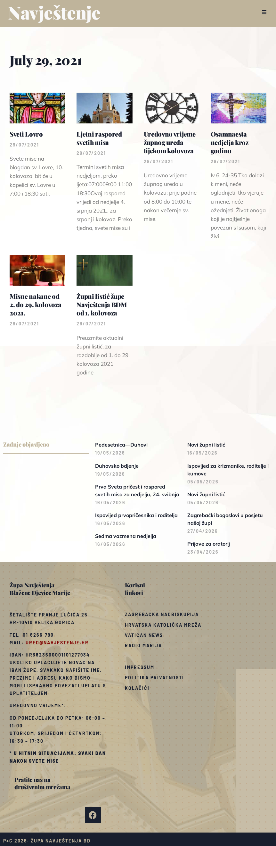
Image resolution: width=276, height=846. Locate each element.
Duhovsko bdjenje (117, 466)
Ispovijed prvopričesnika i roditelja (136, 515)
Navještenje (54, 12)
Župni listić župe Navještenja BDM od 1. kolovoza (102, 304)
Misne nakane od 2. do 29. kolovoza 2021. (35, 304)
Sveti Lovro (26, 134)
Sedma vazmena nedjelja (125, 536)
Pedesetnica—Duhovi (121, 444)
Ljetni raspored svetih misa (99, 138)
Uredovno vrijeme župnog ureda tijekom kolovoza (170, 142)
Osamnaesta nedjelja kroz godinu (229, 142)
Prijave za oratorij (208, 543)
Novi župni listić (206, 444)
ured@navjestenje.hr (57, 642)
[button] (264, 12)
